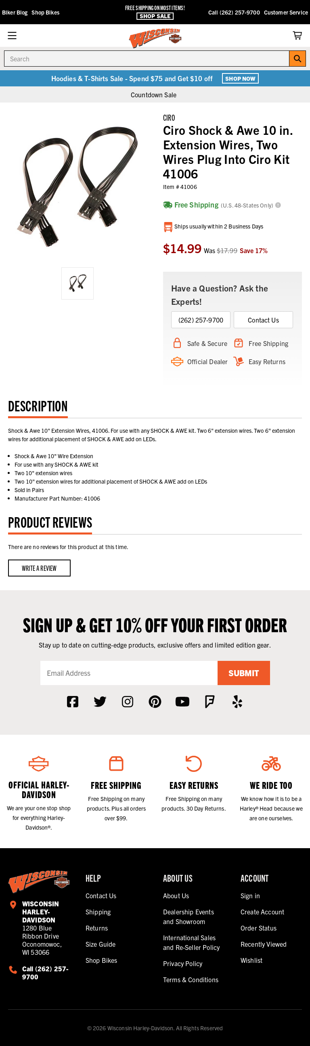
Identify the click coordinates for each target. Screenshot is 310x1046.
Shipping (98, 912)
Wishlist (251, 960)
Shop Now (240, 78)
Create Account (262, 912)
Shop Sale (155, 16)
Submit (243, 673)
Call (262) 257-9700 (234, 12)
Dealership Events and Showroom (188, 916)
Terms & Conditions (190, 979)
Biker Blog (14, 12)
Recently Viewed (264, 944)
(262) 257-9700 (200, 320)
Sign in (250, 895)
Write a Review (39, 567)
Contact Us (263, 320)
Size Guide (101, 944)
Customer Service (286, 12)
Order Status (258, 928)
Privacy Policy (182, 963)
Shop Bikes (45, 12)
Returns (97, 928)
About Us (176, 895)
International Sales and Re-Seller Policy (191, 942)
